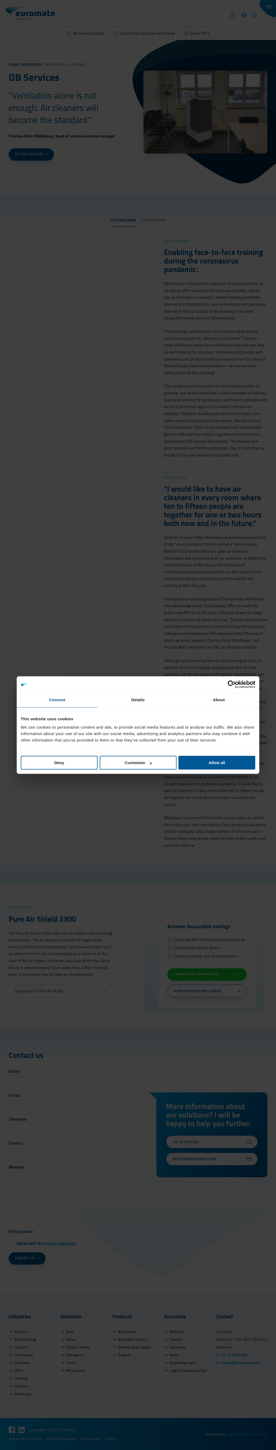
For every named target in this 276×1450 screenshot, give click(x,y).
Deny (59, 762)
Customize (138, 762)
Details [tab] (138, 699)
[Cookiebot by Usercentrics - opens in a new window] (231, 684)
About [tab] (219, 699)
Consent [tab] (57, 699)
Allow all (217, 762)
